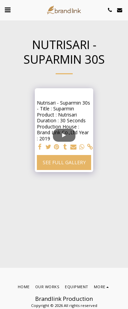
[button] (7, 10)
